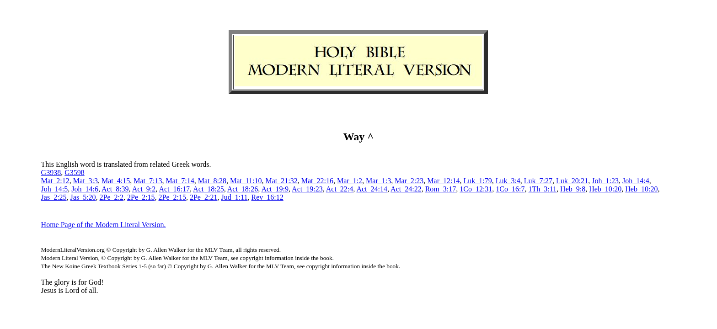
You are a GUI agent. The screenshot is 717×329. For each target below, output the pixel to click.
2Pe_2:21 (203, 197)
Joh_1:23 (605, 181)
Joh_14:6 (84, 189)
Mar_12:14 (443, 181)
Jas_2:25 (54, 197)
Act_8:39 (115, 189)
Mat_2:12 (55, 181)
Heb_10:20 (605, 189)
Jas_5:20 (83, 197)
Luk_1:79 (477, 181)
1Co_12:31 (476, 189)
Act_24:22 (406, 189)
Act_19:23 (307, 189)
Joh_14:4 (635, 181)
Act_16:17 (174, 189)
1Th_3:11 (542, 189)
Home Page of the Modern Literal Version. (103, 224)
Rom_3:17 (440, 189)
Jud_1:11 (234, 197)
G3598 (74, 172)
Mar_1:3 (378, 181)
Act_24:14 (371, 189)
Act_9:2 (144, 189)
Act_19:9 (275, 189)
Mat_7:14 (180, 181)
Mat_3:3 (85, 181)
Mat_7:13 (148, 181)
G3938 (51, 172)
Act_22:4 (339, 189)
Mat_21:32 (282, 181)
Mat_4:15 (116, 181)
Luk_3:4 (508, 181)
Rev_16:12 (267, 197)
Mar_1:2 (349, 181)
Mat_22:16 (317, 181)
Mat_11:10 (246, 181)
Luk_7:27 (538, 181)
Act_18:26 (242, 189)
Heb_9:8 (572, 189)
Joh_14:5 (54, 189)
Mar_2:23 (409, 181)
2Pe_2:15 (141, 197)
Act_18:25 (208, 189)
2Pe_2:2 (111, 197)
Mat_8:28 (212, 181)
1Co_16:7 (510, 189)
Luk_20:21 (572, 181)
